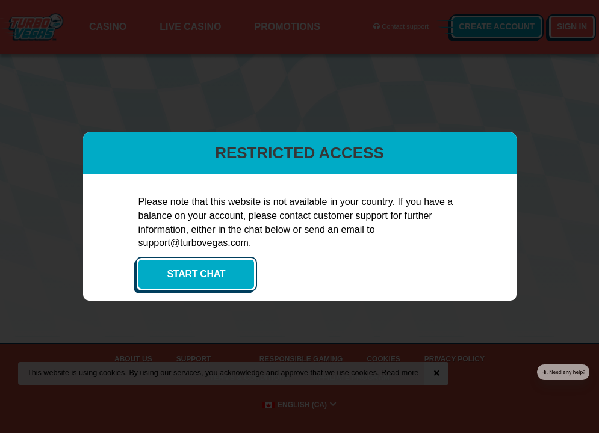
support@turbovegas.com (193, 243)
